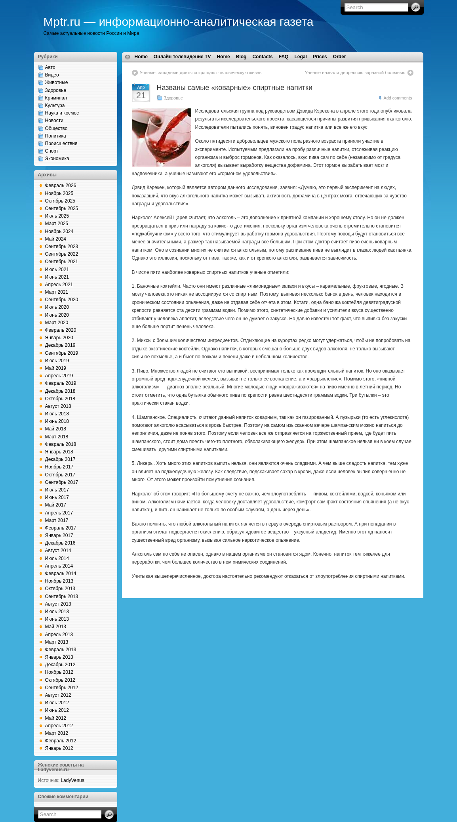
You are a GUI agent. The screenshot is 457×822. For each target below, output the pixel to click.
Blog (241, 56)
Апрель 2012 (59, 725)
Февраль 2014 (60, 573)
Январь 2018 (59, 452)
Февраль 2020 (60, 330)
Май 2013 (56, 626)
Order (339, 56)
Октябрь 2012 (60, 680)
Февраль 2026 (60, 185)
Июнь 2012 (57, 710)
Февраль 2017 (60, 528)
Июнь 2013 (57, 619)
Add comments (397, 98)
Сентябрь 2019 (61, 353)
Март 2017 (57, 520)
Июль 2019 (57, 360)
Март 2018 (57, 437)
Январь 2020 (59, 337)
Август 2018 (58, 406)
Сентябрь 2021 (61, 261)
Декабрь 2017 (60, 459)
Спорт (52, 151)
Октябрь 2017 (60, 475)
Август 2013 (58, 604)
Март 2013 (57, 642)
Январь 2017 (59, 535)
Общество (56, 128)
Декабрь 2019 (60, 345)
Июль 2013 (57, 611)
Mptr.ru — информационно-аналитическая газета (179, 21)
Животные (56, 82)
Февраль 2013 (60, 649)
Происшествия (61, 143)
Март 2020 (57, 322)
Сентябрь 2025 (61, 208)
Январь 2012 (59, 748)
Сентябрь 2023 (61, 246)
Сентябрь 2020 (61, 299)
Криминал (56, 98)
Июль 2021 (57, 269)
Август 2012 (58, 695)
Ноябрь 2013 (59, 581)
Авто (50, 67)
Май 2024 (56, 239)
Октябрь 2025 (60, 201)
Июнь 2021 (57, 277)
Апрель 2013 (59, 634)
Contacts (262, 56)
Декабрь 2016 (60, 543)
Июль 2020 (57, 307)
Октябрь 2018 (60, 398)
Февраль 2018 (60, 444)
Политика (55, 136)
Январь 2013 (59, 657)
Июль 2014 (57, 558)
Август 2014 (58, 550)
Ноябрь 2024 (59, 231)
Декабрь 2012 (60, 664)
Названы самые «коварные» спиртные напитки (235, 88)
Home (141, 56)
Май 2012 (56, 718)
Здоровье (56, 90)
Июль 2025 (57, 216)
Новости (54, 120)
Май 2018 (56, 429)
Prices (320, 56)
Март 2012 (57, 733)
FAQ (284, 56)
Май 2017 (56, 505)
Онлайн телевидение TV (182, 56)
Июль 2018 (57, 414)
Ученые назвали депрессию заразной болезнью (355, 72)
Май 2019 (56, 368)
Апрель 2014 (59, 566)
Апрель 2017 (59, 513)
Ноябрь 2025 (59, 193)
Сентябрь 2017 (61, 482)
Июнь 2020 (57, 315)
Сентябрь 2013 (61, 596)
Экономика (57, 158)
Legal (300, 56)
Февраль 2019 (60, 383)
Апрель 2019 (59, 376)
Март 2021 (57, 292)
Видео (52, 75)
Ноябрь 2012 (59, 672)
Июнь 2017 (57, 497)
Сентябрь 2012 (61, 687)
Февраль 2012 (60, 741)
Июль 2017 (57, 490)
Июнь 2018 (57, 421)
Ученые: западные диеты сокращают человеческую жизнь (201, 72)
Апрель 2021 (59, 284)
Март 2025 (57, 223)
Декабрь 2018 (60, 391)
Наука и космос (62, 113)
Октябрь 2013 (60, 588)
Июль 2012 (57, 702)
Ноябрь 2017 (59, 467)
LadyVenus (72, 780)
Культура (55, 105)
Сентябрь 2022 (61, 254)
